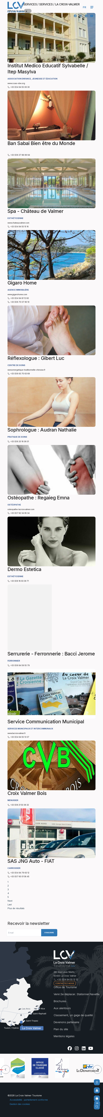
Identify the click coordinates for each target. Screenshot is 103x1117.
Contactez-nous (64, 983)
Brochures (60, 1001)
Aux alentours (62, 1008)
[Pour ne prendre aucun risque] (97, 1090)
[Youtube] (91, 15)
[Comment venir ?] (97, 1082)
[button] (5, 1069)
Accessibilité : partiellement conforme (29, 1099)
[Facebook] (75, 15)
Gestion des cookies (20, 1104)
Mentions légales (64, 1036)
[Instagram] (80, 15)
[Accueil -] (16, 8)
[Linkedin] (86, 15)
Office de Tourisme (65, 987)
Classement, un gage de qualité (73, 1015)
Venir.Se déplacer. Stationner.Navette (76, 994)
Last (10, 904)
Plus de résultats (16, 908)
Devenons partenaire (66, 1022)
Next (10, 900)
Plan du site (61, 1029)
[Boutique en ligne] (97, 1098)
